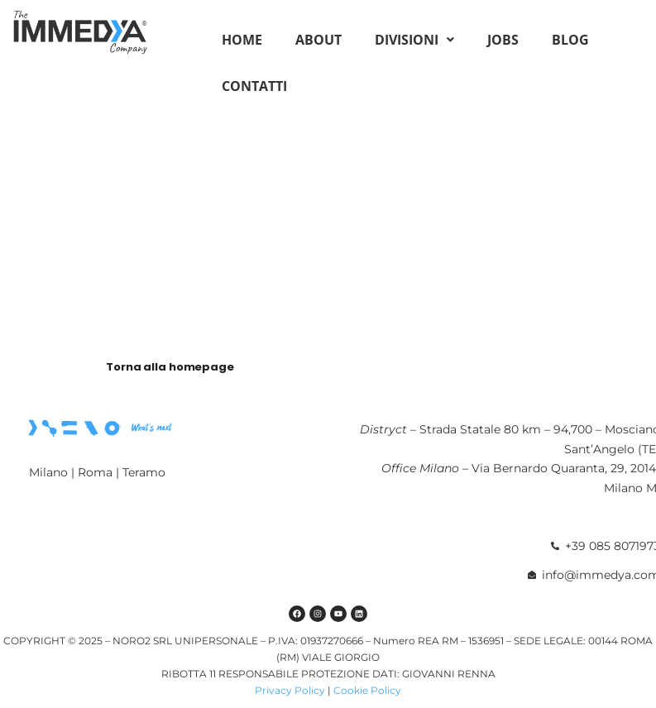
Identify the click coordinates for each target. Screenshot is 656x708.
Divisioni (414, 40)
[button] (414, 40)
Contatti (254, 86)
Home (242, 40)
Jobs (503, 40)
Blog (570, 40)
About (318, 40)
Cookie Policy (367, 690)
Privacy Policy (290, 690)
